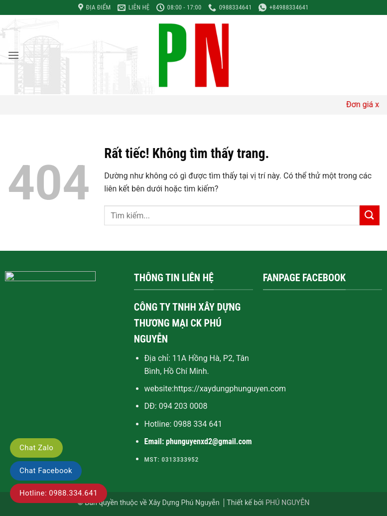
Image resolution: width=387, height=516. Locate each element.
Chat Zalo (36, 447)
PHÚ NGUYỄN (287, 503)
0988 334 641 (197, 424)
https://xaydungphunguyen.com (230, 388)
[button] (13, 55)
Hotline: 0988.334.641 (58, 493)
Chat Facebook (45, 470)
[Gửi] (370, 215)
